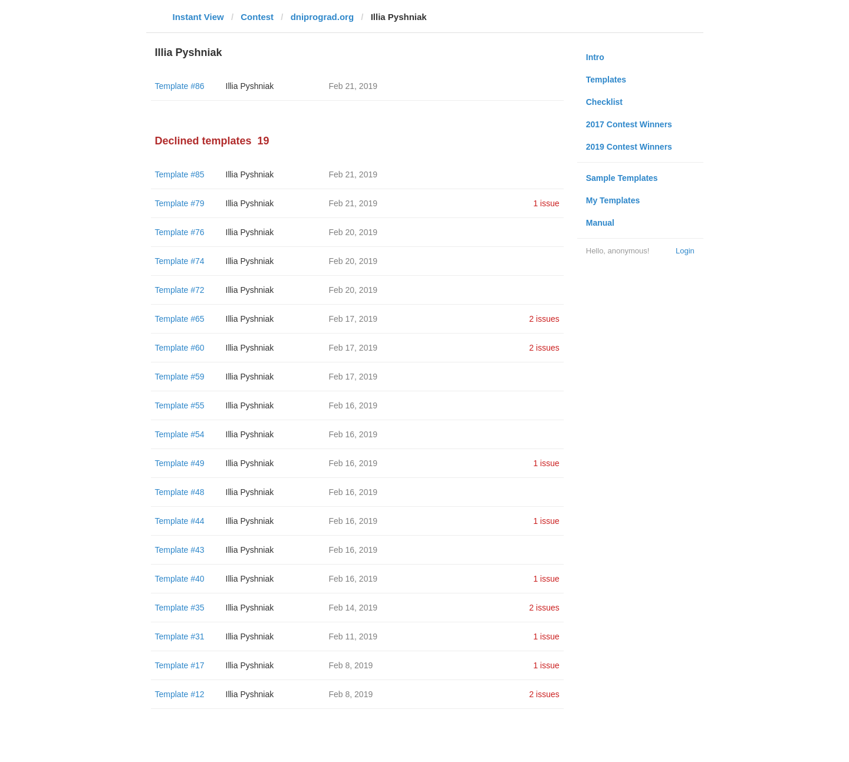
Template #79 (180, 203)
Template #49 (180, 463)
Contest (257, 17)
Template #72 (180, 290)
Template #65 (180, 319)
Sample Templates (622, 178)
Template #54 (180, 434)
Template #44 (180, 521)
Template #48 (180, 492)
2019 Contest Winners (629, 146)
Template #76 (180, 232)
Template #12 (180, 694)
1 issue (546, 203)
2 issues (544, 319)
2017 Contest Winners (629, 124)
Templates (606, 79)
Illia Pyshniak (250, 86)
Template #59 (180, 376)
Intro (595, 57)
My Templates (613, 200)
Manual (600, 222)
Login (685, 250)
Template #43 (180, 550)
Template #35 (180, 607)
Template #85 (180, 174)
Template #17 (180, 665)
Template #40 (180, 578)
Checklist (604, 102)
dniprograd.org (322, 17)
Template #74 (180, 261)
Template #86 (180, 86)
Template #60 (180, 347)
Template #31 (180, 636)
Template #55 (180, 405)
